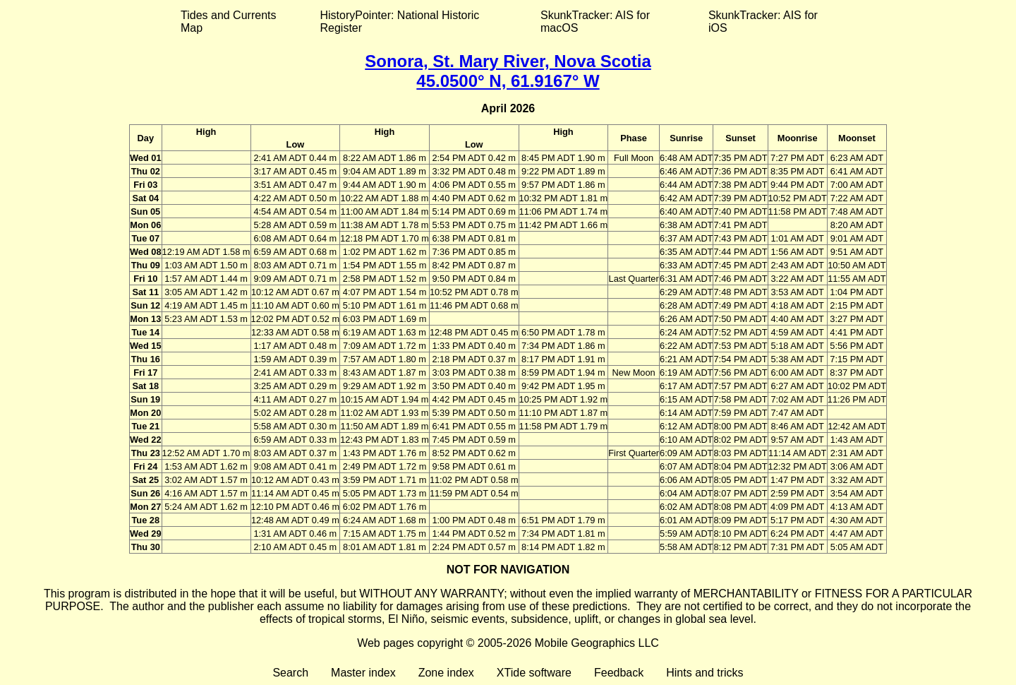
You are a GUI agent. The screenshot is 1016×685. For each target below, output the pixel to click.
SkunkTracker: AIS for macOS (595, 21)
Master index (363, 673)
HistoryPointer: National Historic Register (400, 21)
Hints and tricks (704, 673)
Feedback (618, 673)
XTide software (534, 673)
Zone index (446, 673)
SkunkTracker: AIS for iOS (763, 21)
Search (290, 673)
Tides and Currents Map (228, 21)
